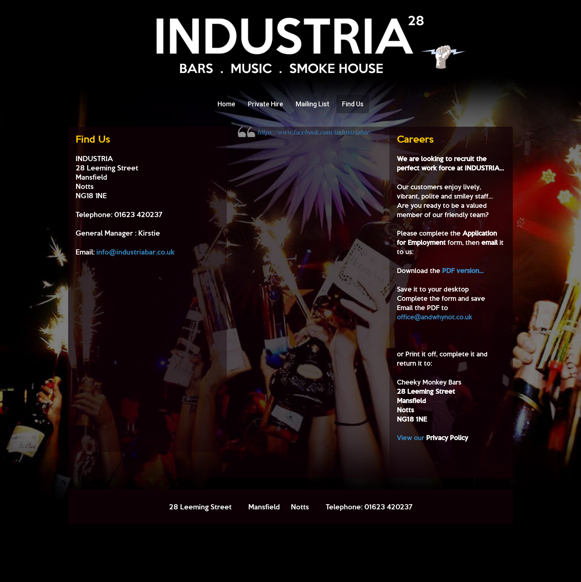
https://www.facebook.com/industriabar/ (314, 132)
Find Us (352, 104)
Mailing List (312, 104)
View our (432, 437)
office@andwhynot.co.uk (434, 316)
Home (226, 104)
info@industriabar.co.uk (135, 252)
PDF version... (463, 270)
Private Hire (265, 104)
